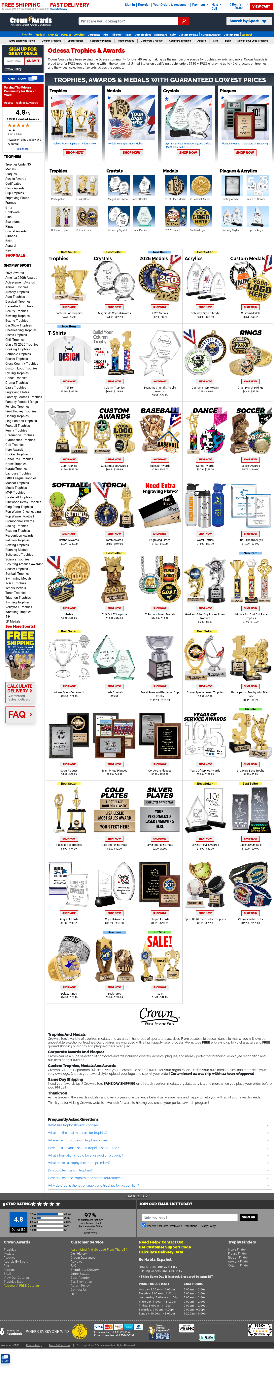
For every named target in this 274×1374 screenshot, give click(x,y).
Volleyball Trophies (18, 607)
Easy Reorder (80, 1277)
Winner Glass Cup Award (69, 692)
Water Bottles (205, 540)
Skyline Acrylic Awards (205, 845)
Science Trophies (17, 559)
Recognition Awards (19, 535)
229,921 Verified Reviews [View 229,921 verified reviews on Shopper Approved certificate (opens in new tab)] (23, 119)
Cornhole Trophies (18, 354)
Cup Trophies (143, 34)
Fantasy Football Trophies (23, 397)
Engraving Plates (17, 198)
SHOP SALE (15, 255)
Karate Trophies (16, 469)
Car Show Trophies (18, 325)
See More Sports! (20, 626)
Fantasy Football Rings (21, 402)
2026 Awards (14, 273)
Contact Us (79, 1289)
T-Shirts (69, 387)
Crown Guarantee (83, 1257)
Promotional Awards (19, 521)
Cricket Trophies (16, 359)
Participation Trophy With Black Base (250, 694)
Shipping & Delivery (85, 1269)
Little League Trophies (20, 478)
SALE (7, 1273)
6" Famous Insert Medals (160, 614)
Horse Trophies (15, 464)
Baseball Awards (160, 466)
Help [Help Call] (215, 5)
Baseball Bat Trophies (69, 845)
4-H (7, 617)
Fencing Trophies (17, 406)
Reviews (76, 1261)
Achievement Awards (20, 282)
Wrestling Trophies (18, 612)
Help (74, 1293)
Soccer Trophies (16, 569)
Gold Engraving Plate (114, 845)
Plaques (66, 34)
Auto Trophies (15, 297)
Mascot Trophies (17, 483)
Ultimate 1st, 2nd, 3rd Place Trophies (250, 616)
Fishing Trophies (17, 416)
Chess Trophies (16, 335)
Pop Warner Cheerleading (23, 512)
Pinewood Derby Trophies (23, 502)
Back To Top (137, 1196)
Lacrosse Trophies (18, 473)
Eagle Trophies (15, 387)
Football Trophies (17, 426)
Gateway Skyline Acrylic (205, 313)
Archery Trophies (17, 292)
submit (33, 61)
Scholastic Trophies (19, 554)
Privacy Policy (12, 69)
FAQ (73, 1265)
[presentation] (218, 1328)
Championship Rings (250, 387)
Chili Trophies (14, 340)
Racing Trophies (16, 526)
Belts (8, 241)
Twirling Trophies (17, 602)
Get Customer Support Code (165, 1247)
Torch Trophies (15, 593)
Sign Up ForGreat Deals (23, 51)
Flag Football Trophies (21, 421)
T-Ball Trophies (15, 583)
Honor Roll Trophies (19, 459)
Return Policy (80, 1285)
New (8, 250)
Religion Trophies (17, 540)
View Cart (261, 6)
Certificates (13, 183)
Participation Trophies (69, 313)
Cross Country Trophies (21, 363)
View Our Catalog (16, 1277)
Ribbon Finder (238, 1257)
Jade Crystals (114, 692)
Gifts (8, 207)
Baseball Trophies (17, 301)
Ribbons (116, 34)
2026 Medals (160, 313)
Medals (40, 34)
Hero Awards (14, 449)
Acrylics (79, 34)
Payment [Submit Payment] (199, 5)
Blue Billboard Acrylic (250, 540)
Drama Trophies (16, 383)
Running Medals (16, 550)
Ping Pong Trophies (19, 507)
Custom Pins (231, 34)
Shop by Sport (17, 265)
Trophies (27, 34)
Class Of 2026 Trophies (21, 344)
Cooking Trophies (17, 349)
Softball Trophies (17, 574)
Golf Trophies (14, 445)
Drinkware (160, 34)
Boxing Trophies (16, 321)
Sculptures (12, 222)
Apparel (247, 34)
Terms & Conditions (59, 1345)
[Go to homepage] (31, 21)
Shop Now (75, 153)
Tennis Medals (15, 588)
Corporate (94, 34)
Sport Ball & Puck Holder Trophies (205, 919)
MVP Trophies (15, 492)
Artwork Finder (238, 1261)
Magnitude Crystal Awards (114, 313)
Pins (105, 34)
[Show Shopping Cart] (237, 6)
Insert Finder (237, 1249)
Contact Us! (172, 1242)
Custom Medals (188, 34)
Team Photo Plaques (114, 770)
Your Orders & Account (170, 5)
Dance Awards (205, 466)
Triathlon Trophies (18, 597)
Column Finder (238, 1265)
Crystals (53, 34)
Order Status (80, 1273)
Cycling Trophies (17, 373)
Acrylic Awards (15, 179)
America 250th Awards (21, 278)
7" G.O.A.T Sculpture (114, 614)
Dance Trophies (16, 378)
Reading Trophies (17, 531)
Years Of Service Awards (205, 770)
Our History (79, 1253)
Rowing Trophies (17, 545)
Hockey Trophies (17, 454)
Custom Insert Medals (205, 387)
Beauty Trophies (16, 311)
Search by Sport (248, 21)
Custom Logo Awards (114, 466)
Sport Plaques (69, 770)
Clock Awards (14, 188)
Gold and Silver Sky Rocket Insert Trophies (205, 616)
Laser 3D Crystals (250, 845)
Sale (173, 34)
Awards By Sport (16, 1261)
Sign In (130, 5)
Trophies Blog (13, 1281)
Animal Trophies (16, 287)
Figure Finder (237, 1253)
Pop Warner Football (19, 516)
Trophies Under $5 (18, 164)
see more (22, 149)
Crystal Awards (15, 231)
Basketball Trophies (19, 306)
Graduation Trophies (19, 435)
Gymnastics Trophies (20, 440)
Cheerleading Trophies (21, 330)
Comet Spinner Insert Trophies (205, 692)
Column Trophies (114, 387)
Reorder (144, 5)
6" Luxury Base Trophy (250, 770)
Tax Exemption (81, 1281)
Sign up (248, 1217)
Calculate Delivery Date (161, 1252)
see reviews (90, 1232)
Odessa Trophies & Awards (21, 102)
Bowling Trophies (17, 316)
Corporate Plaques (159, 770)
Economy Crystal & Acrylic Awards (160, 389)
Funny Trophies (16, 430)
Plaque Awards (160, 919)
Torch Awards (114, 540)
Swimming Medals (18, 578)
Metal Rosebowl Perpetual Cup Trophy (160, 694)
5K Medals (12, 621)
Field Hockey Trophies (20, 411)
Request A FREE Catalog (21, 1285)
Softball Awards (69, 540)
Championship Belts (250, 919)
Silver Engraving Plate (160, 845)
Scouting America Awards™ (24, 564)
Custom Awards (211, 34)
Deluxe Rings (69, 993)
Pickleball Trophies (18, 497)
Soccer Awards (250, 466)
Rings (128, 34)
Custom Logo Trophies (21, 368)
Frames (10, 203)
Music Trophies (16, 488)
